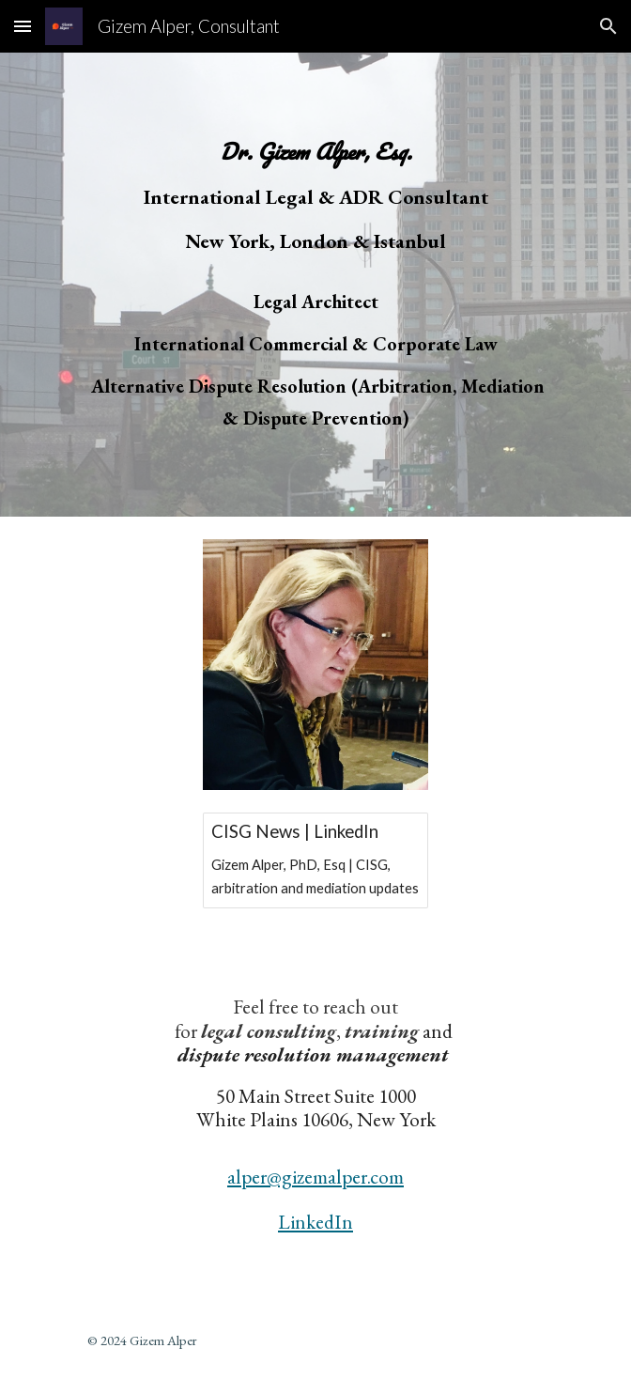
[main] (315, 285)
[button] (22, 26)
